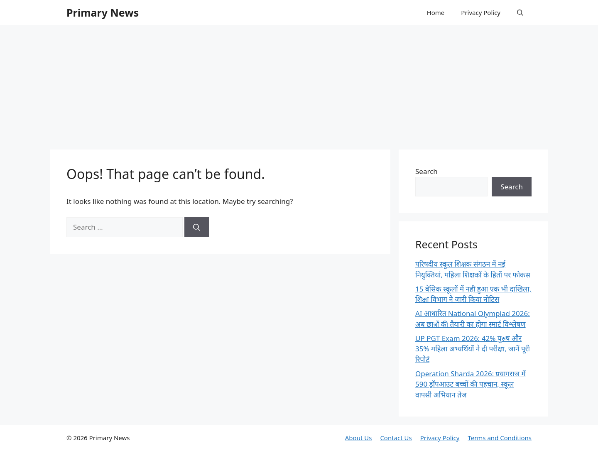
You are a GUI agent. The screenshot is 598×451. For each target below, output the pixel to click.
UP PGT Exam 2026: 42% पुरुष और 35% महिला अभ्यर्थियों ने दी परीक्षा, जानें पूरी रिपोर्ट (472, 348)
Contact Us (396, 438)
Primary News (102, 12)
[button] (520, 12)
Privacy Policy (480, 12)
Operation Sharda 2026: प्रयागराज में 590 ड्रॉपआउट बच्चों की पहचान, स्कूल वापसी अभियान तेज (470, 384)
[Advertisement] (299, 83)
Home (436, 12)
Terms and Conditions (500, 438)
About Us (358, 438)
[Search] (196, 227)
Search (426, 171)
